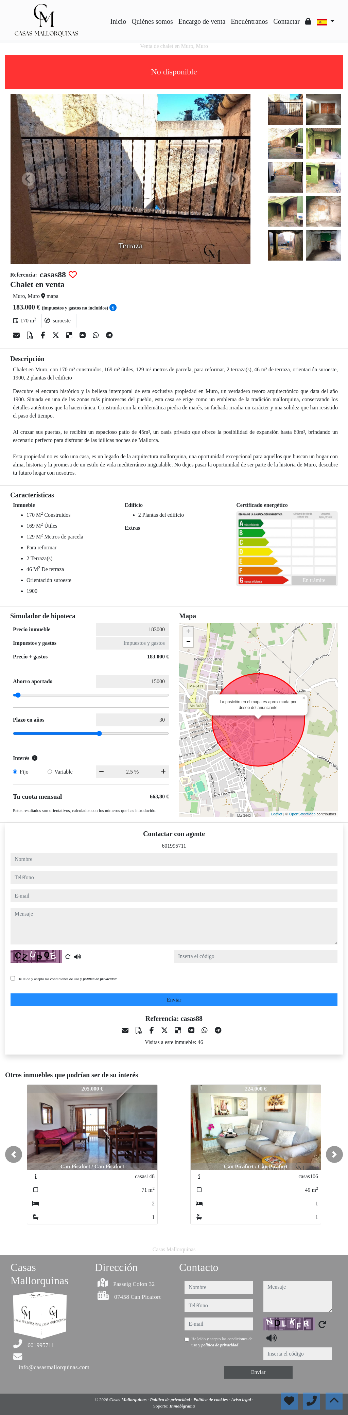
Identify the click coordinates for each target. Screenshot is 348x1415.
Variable (63, 772)
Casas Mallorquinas (128, 1399)
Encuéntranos (249, 21)
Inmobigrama (182, 1406)
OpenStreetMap (302, 814)
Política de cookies (211, 1399)
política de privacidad (100, 979)
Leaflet (276, 814)
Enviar (174, 1000)
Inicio (118, 21)
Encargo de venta (201, 21)
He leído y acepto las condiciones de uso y (67, 979)
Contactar (286, 21)
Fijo (24, 772)
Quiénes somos (152, 21)
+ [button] (188, 632)
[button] (13, 1154)
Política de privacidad (170, 1399)
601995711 (174, 846)
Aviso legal (241, 1399)
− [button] (188, 642)
